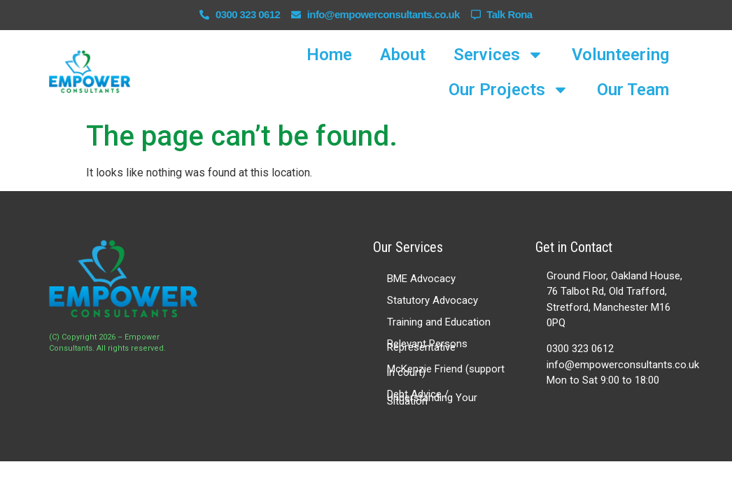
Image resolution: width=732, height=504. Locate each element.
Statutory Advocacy (432, 300)
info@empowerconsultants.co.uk (623, 364)
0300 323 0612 (580, 348)
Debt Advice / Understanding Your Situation (432, 397)
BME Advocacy (421, 278)
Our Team (633, 89)
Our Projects (509, 89)
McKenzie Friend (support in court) (446, 371)
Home (329, 54)
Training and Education (439, 322)
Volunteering (620, 54)
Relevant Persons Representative (427, 345)
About (402, 54)
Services (498, 54)
